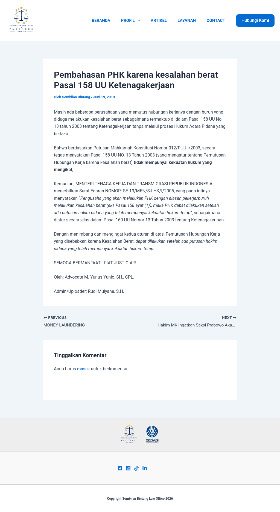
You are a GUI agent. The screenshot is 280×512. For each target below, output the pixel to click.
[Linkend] (144, 468)
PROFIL (139, 20)
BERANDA (112, 20)
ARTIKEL (165, 20)
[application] (146, 20)
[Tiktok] (136, 468)
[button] (255, 20)
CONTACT (217, 20)
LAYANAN (190, 20)
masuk (83, 369)
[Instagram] (128, 468)
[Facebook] (120, 468)
